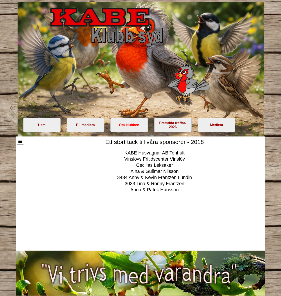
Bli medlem (85, 125)
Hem (42, 125)
